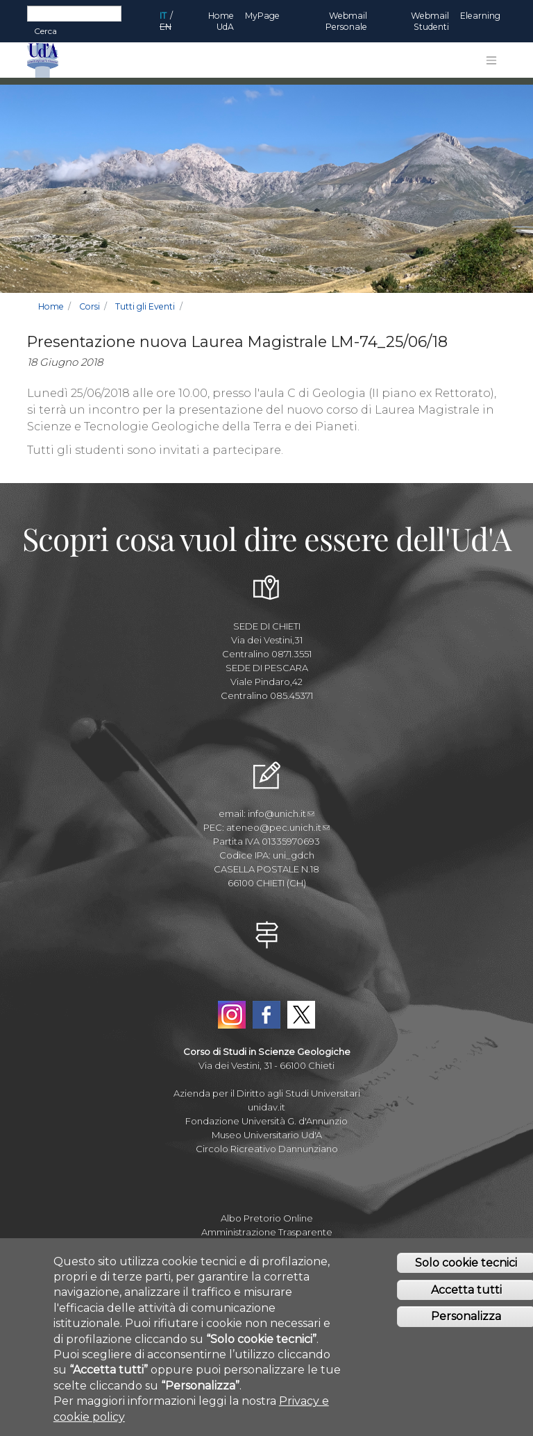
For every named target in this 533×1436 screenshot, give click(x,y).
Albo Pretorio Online (267, 1218)
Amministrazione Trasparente (266, 1232)
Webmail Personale (346, 21)
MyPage (262, 15)
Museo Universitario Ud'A (267, 1134)
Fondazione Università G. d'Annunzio (266, 1120)
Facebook (266, 1015)
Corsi (89, 306)
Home (51, 306)
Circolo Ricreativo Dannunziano (267, 1148)
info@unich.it (281, 813)
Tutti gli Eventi (145, 306)
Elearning (480, 15)
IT (163, 15)
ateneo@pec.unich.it (278, 827)
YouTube (266, 983)
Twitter (301, 1015)
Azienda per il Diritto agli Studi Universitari (267, 1093)
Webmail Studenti (430, 21)
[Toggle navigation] (491, 60)
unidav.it (266, 1107)
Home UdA (221, 21)
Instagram (231, 1015)
